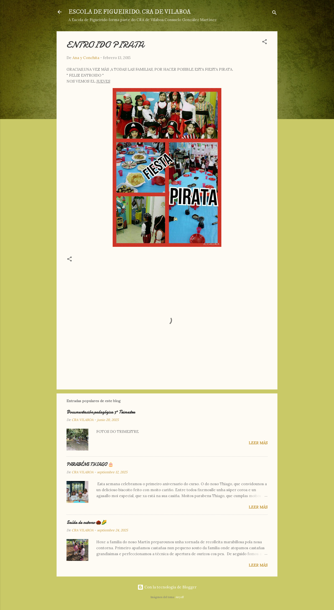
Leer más (258, 443)
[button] (264, 42)
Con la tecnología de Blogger (167, 587)
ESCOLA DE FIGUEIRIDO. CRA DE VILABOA (129, 12)
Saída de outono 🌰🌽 (87, 522)
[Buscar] (274, 13)
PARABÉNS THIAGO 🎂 (90, 464)
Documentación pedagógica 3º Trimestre (101, 412)
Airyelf (179, 597)
